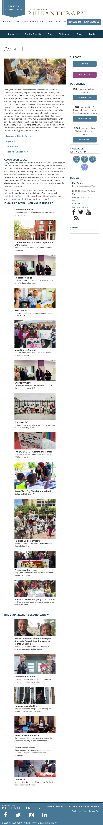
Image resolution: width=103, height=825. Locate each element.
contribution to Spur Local (16, 196)
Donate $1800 (84, 140)
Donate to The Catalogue (83, 22)
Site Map (82, 811)
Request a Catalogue (33, 22)
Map (74, 200)
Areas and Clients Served (19, 136)
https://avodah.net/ (82, 207)
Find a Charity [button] (33, 34)
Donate (84, 64)
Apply (92, 34)
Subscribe (84, 806)
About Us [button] (13, 34)
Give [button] (50, 34)
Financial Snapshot (16, 151)
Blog (79, 34)
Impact (9, 141)
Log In (50, 22)
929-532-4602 (78, 203)
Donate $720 (84, 119)
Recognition (12, 146)
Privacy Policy (94, 811)
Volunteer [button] (65, 34)
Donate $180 (85, 97)
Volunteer (84, 75)
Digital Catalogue (11, 22)
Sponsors (95, 806)
